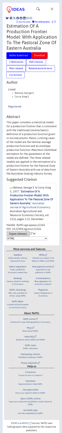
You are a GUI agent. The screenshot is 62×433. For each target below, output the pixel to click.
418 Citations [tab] (36, 62)
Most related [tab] (16, 68)
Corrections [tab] (15, 75)
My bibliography (41, 22)
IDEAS (14, 423)
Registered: (15, 106)
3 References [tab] (16, 62)
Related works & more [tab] (40, 68)
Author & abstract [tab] (18, 55)
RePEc (27, 423)
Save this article (24, 22)
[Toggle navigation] (38, 9)
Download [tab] (39, 55)
